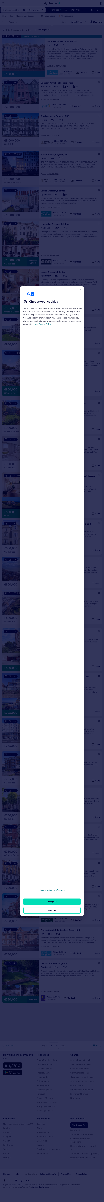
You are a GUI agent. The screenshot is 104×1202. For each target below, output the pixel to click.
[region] (52, 601)
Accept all (52, 901)
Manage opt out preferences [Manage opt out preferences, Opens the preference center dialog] (52, 890)
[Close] (80, 289)
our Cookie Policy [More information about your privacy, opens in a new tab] (43, 324)
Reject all (52, 910)
